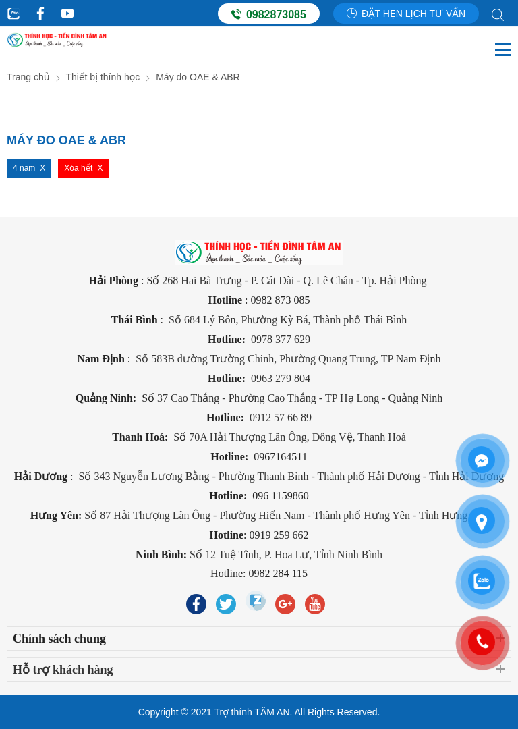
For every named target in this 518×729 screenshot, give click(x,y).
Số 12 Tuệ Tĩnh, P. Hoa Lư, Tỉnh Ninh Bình (286, 554)
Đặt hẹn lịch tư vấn (406, 13)
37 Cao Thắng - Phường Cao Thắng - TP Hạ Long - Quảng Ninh (299, 398)
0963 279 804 (280, 378)
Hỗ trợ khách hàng (63, 669)
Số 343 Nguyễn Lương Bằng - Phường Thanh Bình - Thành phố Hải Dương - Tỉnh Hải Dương (292, 476)
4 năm (24, 168)
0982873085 (268, 14)
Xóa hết (78, 168)
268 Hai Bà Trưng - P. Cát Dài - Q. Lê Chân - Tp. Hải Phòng (295, 280)
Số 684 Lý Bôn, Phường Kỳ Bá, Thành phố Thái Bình (288, 319)
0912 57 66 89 (281, 417)
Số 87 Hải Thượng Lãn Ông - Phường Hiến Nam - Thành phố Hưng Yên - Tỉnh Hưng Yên (286, 515)
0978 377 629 (280, 339)
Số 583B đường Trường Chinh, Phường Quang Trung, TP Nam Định (286, 358)
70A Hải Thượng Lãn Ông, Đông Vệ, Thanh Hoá (297, 437)
